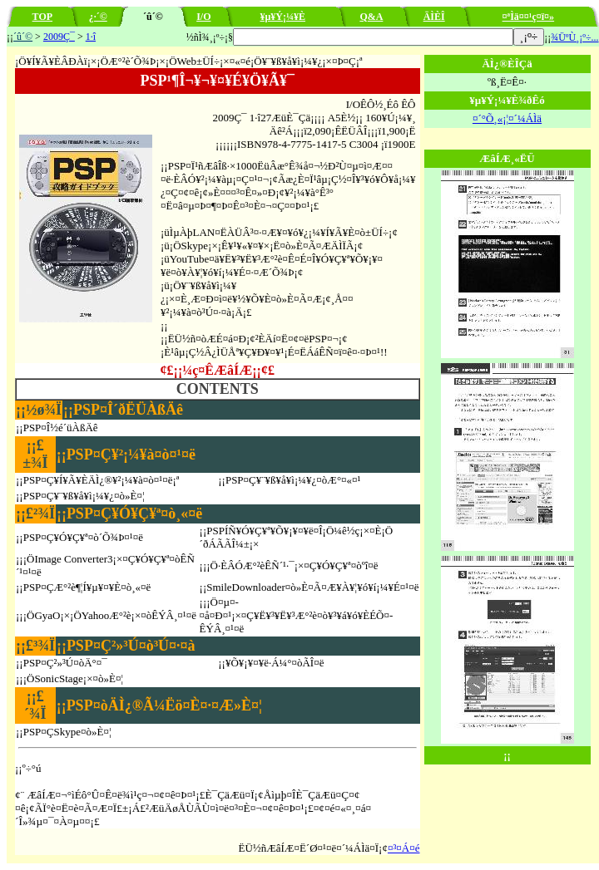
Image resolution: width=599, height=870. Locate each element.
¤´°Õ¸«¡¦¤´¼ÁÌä (507, 118)
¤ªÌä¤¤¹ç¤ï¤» (528, 16)
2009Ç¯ (59, 36)
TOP (42, 16)
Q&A (371, 16)
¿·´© (98, 16)
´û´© (22, 36)
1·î (91, 36)
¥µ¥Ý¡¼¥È (282, 16)
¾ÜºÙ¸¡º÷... (574, 37)
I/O (203, 16)
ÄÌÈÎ (434, 16)
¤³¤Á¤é (404, 848)
